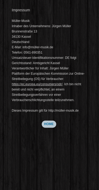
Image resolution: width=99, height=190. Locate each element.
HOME (49, 124)
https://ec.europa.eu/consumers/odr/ (37, 84)
